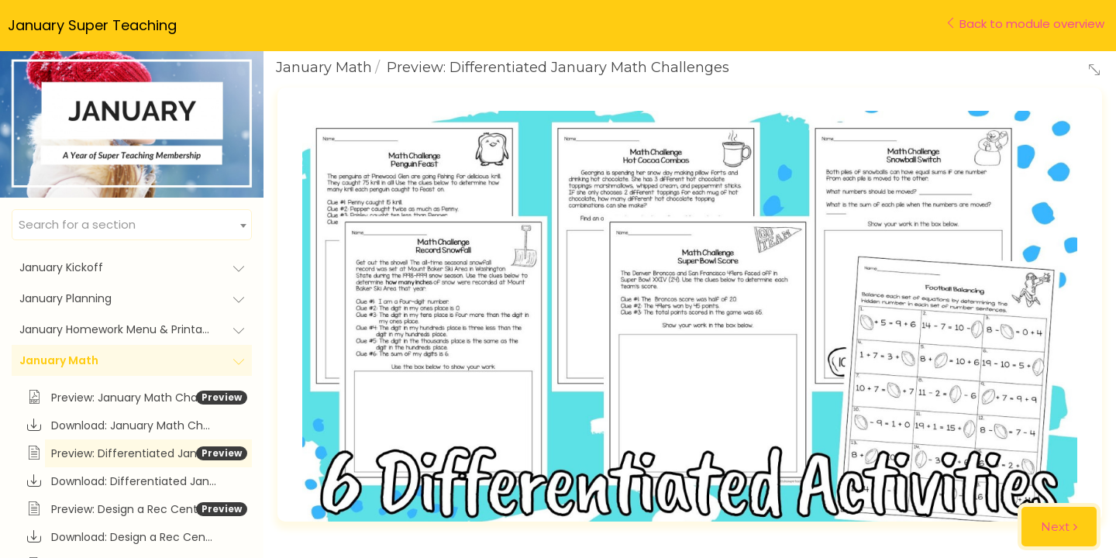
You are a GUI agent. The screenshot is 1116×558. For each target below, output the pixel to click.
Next (1055, 526)
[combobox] (132, 224)
